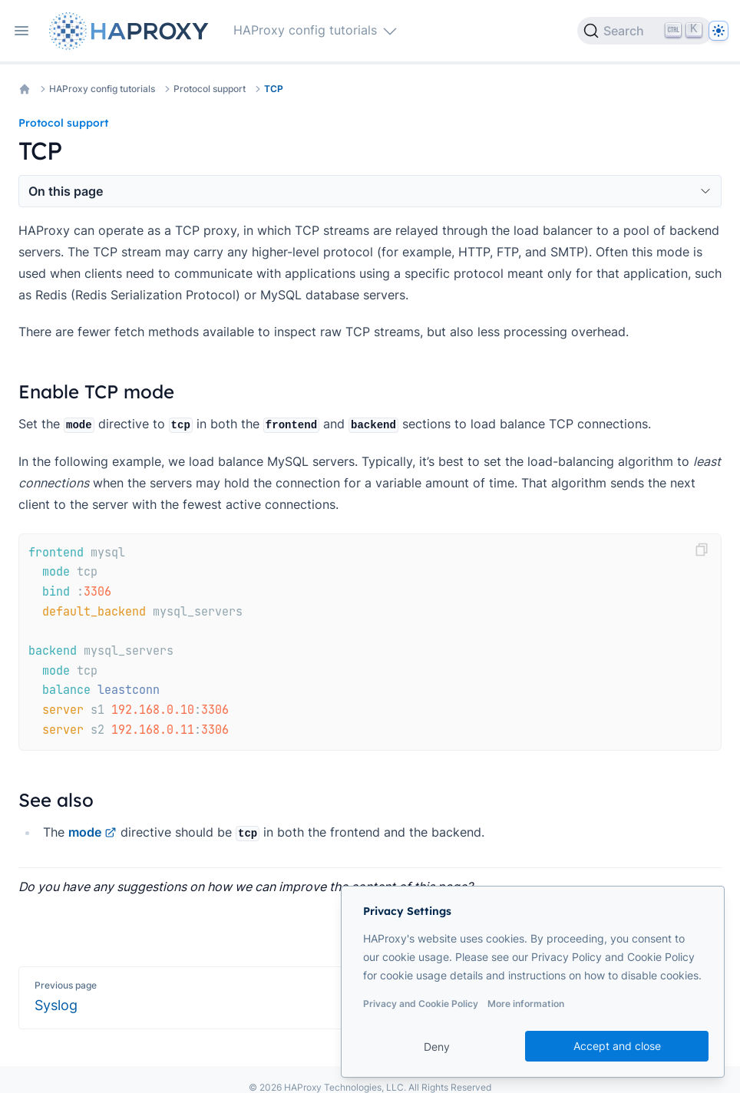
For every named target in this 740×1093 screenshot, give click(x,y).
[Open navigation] (21, 30)
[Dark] (718, 30)
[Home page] (132, 31)
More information (525, 1003)
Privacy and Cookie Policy (420, 1003)
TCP (273, 88)
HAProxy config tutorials (102, 88)
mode (92, 832)
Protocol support (209, 88)
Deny (437, 1046)
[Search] (644, 31)
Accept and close (617, 1045)
